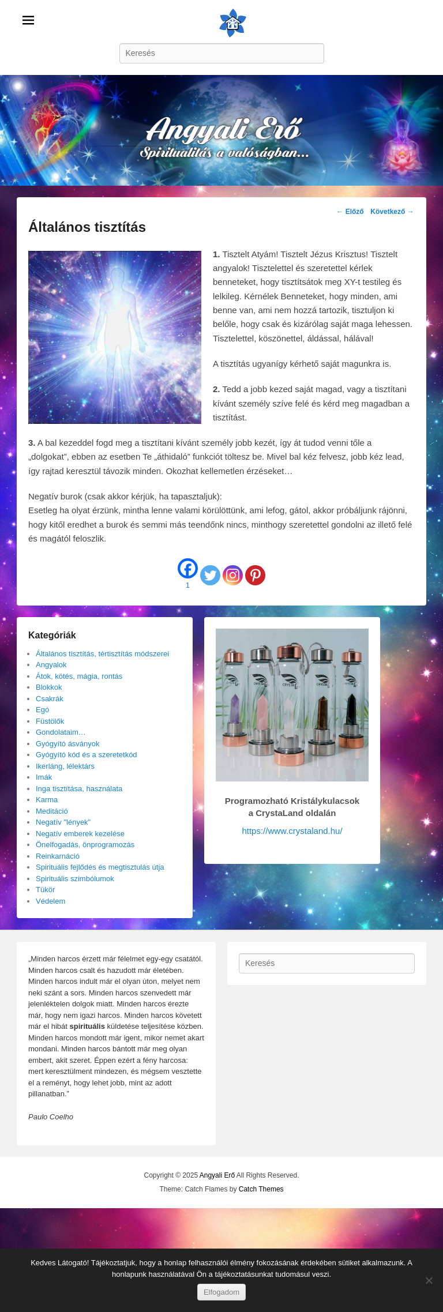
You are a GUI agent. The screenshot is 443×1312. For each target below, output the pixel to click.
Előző (349, 212)
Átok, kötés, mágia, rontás (79, 676)
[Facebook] (188, 575)
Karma (47, 799)
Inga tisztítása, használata (79, 788)
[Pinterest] (255, 575)
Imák (44, 777)
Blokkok (49, 687)
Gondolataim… (61, 732)
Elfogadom (221, 1292)
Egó (42, 709)
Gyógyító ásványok (68, 743)
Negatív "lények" (63, 822)
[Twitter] (210, 575)
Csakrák (49, 698)
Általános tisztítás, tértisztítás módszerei (102, 653)
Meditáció (52, 811)
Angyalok (51, 664)
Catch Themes (261, 1189)
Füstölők (50, 721)
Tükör (45, 889)
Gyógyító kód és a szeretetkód (86, 754)
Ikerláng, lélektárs (65, 766)
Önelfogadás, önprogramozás (85, 844)
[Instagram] (233, 575)
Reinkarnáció (58, 856)
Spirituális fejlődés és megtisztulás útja (100, 867)
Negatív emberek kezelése (80, 833)
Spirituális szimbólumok (75, 878)
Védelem (50, 901)
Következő (392, 212)
